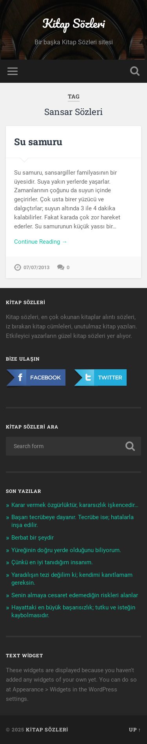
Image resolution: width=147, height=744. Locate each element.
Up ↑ (135, 729)
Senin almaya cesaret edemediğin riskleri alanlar (74, 595)
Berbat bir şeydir (32, 537)
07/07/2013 (36, 267)
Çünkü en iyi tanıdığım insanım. (52, 562)
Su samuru (38, 141)
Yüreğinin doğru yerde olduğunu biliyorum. (66, 550)
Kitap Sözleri (73, 23)
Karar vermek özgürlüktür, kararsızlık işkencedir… (74, 505)
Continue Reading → (40, 241)
